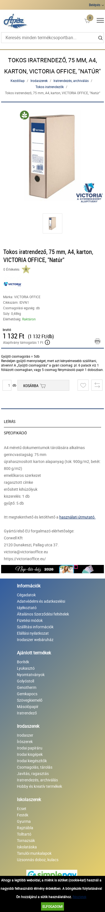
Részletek (79, 896)
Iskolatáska (27, 846)
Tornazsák (26, 840)
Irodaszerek (39, 80)
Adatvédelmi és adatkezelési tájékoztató (41, 604)
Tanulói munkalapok (34, 853)
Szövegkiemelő (29, 700)
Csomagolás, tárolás (34, 767)
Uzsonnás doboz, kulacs (37, 859)
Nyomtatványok (31, 674)
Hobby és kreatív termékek (39, 786)
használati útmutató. (77, 517)
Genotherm (26, 687)
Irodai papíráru (29, 748)
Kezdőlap (18, 80)
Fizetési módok (30, 620)
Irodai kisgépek (30, 754)
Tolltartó (24, 834)
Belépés (94, 5)
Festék (22, 815)
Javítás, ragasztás (33, 773)
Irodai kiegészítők (32, 760)
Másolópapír (28, 706)
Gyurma (24, 821)
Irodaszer (25, 735)
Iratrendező (27, 713)
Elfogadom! (52, 906)
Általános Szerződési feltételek (43, 614)
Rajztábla (25, 827)
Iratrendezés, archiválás (71, 80)
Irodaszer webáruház (35, 639)
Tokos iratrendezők (49, 86)
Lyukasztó (26, 668)
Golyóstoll (25, 681)
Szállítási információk (35, 626)
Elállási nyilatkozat (33, 633)
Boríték (23, 661)
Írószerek (25, 741)
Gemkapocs (27, 693)
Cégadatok (26, 594)
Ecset (21, 808)
